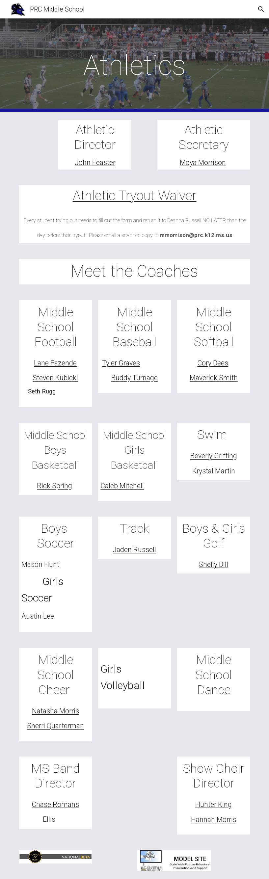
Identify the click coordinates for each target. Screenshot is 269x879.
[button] (261, 9)
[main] (134, 65)
